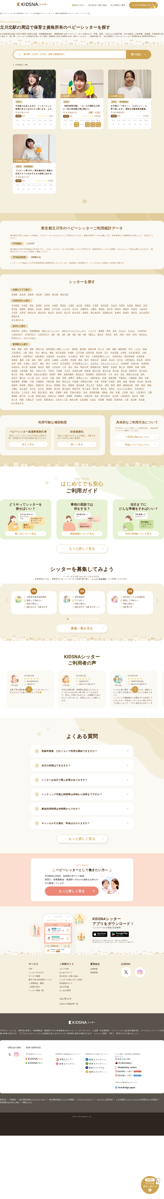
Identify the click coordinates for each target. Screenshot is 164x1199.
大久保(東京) (134, 352)
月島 (147, 378)
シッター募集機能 (98, 579)
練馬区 (31, 309)
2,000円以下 (30, 334)
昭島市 (118, 309)
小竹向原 (56, 367)
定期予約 (16, 331)
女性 (115, 331)
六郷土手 (30, 399)
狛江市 (67, 312)
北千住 (120, 360)
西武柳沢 (90, 374)
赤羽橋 (101, 399)
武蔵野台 (78, 396)
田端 (64, 378)
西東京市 (16, 316)
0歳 (52, 334)
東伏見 (104, 389)
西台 (64, 385)
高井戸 (15, 378)
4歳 (74, 334)
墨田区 (63, 305)
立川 (38, 378)
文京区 (47, 305)
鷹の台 (23, 378)
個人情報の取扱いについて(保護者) (61, 1099)
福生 (51, 392)
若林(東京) (49, 399)
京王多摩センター (80, 363)
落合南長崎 (129, 356)
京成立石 (16, 367)
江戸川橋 (80, 352)
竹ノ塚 (31, 378)
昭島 (32, 349)
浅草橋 (75, 349)
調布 (141, 378)
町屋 (118, 392)
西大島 (148, 381)
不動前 (59, 392)
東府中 (112, 389)
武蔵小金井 (41, 396)
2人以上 (122, 331)
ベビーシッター (75, 34)
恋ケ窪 (25, 367)
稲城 (145, 349)
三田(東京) (141, 392)
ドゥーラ (92, 331)
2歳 (63, 334)
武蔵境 (61, 396)
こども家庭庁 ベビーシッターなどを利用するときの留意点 (137, 1099)
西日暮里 (80, 385)
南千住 (23, 396)
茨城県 (15, 294)
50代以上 (143, 334)
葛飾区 (47, 309)
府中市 (110, 309)
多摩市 (118, 312)
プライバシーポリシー (86, 1099)
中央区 (25, 305)
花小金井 (24, 389)
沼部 (107, 385)
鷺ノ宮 (122, 367)
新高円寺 (133, 371)
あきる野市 (144, 312)
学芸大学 (95, 360)
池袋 (108, 349)
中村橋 (104, 381)
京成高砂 (145, 363)
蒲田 (40, 360)
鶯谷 (31, 352)
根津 (113, 385)
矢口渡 (115, 396)
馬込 (112, 392)
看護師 (101, 331)
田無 (58, 378)
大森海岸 (50, 356)
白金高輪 (84, 399)
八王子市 (66, 309)
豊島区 (138, 305)
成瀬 (125, 381)
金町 (34, 360)
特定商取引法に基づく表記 (9, 1102)
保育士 (25, 331)
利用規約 (13, 1099)
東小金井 (86, 389)
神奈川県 (64, 294)
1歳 (58, 334)
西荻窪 (15, 385)
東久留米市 (96, 312)
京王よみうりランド (110, 363)
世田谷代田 (101, 374)
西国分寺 (40, 385)
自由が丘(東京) (40, 374)
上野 (25, 352)
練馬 (119, 385)
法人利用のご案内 (118, 5)
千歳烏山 (123, 378)
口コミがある (30, 338)
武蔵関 (69, 396)
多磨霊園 (112, 378)
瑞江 (132, 392)
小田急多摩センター (101, 356)
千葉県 (47, 294)
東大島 (57, 389)
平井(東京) (139, 389)
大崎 (144, 352)
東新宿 (109, 399)
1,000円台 (141, 331)
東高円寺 (76, 389)
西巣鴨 (57, 385)
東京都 (55, 294)
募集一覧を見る (87, 628)
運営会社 (3, 1099)
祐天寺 (135, 396)
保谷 (85, 392)
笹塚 (137, 367)
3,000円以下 (43, 334)
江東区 (71, 305)
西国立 (31, 385)
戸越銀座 (40, 381)
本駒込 (105, 392)
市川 (130, 349)
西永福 (132, 381)
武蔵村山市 (108, 312)
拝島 (137, 385)
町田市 (134, 309)
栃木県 (23, 294)
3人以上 (131, 331)
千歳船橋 (133, 378)
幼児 (116, 334)
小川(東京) (73, 356)
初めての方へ (78, 5)
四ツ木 (15, 399)
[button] (67, 619)
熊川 (48, 363)
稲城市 (126, 312)
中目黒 (112, 381)
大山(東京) (61, 356)
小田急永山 (117, 356)
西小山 (49, 385)
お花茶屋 (140, 356)
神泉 (22, 374)
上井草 (47, 360)
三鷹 (150, 392)
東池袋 (49, 389)
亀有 (81, 360)
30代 (128, 334)
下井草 (51, 371)
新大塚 (116, 371)
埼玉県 (39, 294)
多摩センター (82, 378)
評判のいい (17, 338)
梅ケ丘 (45, 352)
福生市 (59, 312)
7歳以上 (91, 334)
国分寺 (41, 367)
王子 (106, 352)
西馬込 (100, 385)
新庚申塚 (118, 399)
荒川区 (15, 309)
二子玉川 (26, 392)
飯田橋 (83, 349)
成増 (119, 381)
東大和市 (76, 312)
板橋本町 (122, 349)
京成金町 (125, 363)
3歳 (68, 334)
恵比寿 (99, 352)
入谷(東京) (16, 352)
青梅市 (102, 309)
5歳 (79, 334)
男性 (108, 331)
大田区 (96, 305)
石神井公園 (77, 371)
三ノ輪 (31, 396)
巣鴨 (60, 374)
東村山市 (32, 312)
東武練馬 (16, 381)
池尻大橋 (92, 349)
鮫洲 (143, 367)
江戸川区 (56, 309)
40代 (135, 334)
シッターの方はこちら (145, 5)
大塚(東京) (28, 356)
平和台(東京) (75, 392)
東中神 (96, 389)
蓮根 (149, 385)
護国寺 (106, 367)
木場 (14, 363)
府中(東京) (43, 392)
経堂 (20, 363)
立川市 (75, 309)
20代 (122, 334)
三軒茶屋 (24, 371)
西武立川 (80, 374)
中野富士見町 (86, 381)
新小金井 (143, 371)
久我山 (27, 363)
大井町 (123, 352)
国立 (42, 363)
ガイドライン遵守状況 (105, 1099)
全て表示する (18, 320)
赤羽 (26, 349)
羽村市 (134, 312)
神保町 (52, 374)
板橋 (114, 349)
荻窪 (82, 356)
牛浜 (37, 352)
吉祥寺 (148, 360)
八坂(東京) (125, 396)
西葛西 (23, 385)
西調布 (71, 385)
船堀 (66, 392)
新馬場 (29, 374)
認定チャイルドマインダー (74, 331)
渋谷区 (114, 305)
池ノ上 (101, 349)
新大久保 (107, 371)
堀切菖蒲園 (95, 392)
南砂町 (15, 396)
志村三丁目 (41, 371)
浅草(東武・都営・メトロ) (58, 349)
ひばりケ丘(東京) (124, 389)
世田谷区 (105, 305)
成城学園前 (69, 374)
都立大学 (66, 381)
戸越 (32, 381)
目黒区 (88, 305)
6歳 (84, 334)
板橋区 (23, 309)
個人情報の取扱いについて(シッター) (32, 1099)
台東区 (55, 305)
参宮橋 (15, 371)
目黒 (97, 396)
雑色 (143, 374)
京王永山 (95, 363)
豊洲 (58, 381)
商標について (27, 1102)
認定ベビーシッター (51, 331)
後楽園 (33, 367)
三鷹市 (94, 309)
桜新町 (130, 367)
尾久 (88, 356)
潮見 (32, 371)
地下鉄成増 (61, 352)
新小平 (15, 374)
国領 (48, 367)
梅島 (52, 352)
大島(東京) (16, 356)
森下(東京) (105, 396)
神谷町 (73, 360)
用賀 (142, 396)
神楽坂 (15, 360)
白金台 (93, 399)
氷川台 (41, 389)
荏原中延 (90, 352)
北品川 (112, 360)
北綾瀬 (104, 360)
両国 (22, 399)
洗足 (122, 374)
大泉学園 (114, 352)
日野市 (23, 312)
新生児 (100, 334)
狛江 (70, 367)
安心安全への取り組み (97, 5)
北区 (145, 305)
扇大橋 (134, 399)
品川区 (79, 305)
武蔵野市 (84, 309)
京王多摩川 (65, 363)
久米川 (55, 363)
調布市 (126, 309)
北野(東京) (130, 360)
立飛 (52, 378)
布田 (34, 392)
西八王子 (90, 385)
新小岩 (124, 371)
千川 (110, 374)
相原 (14, 349)
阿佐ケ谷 (40, 349)
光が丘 (33, 389)
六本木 (39, 399)
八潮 (126, 399)
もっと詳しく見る (86, 839)
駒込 (76, 367)
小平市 (15, 312)
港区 (32, 305)
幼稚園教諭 (35, 331)
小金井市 (143, 309)
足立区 (39, 309)
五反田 (114, 367)
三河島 (125, 392)
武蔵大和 (88, 396)
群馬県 (31, 294)
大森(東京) (39, 356)
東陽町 (25, 381)
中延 (97, 381)
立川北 (45, 378)
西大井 (140, 381)
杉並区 (130, 305)
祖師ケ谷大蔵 (132, 374)
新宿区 (39, 305)
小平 (64, 367)
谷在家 (142, 399)
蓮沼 (143, 385)
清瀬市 (85, 312)
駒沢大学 (84, 367)
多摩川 (71, 378)
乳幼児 (108, 334)
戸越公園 (50, 381)
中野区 (122, 305)
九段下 (35, 363)
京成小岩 (135, 363)
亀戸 (87, 360)
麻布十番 (74, 399)
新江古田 (97, 371)
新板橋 (87, 371)
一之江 (138, 349)
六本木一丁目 (62, 399)
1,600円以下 (17, 334)
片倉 (28, 360)
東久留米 (66, 389)
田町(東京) (95, 378)
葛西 (22, 360)
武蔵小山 (52, 396)
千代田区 (16, 305)
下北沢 (67, 371)
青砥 (20, 349)
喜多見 (140, 360)
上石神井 (64, 360)
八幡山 (15, 389)
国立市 (51, 312)
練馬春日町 (128, 385)
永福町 (71, 352)
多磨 (104, 378)
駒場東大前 (96, 367)
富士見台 (16, 392)
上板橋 (55, 360)
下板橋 (59, 371)
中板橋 (75, 381)
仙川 (116, 374)
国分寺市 (42, 312)
